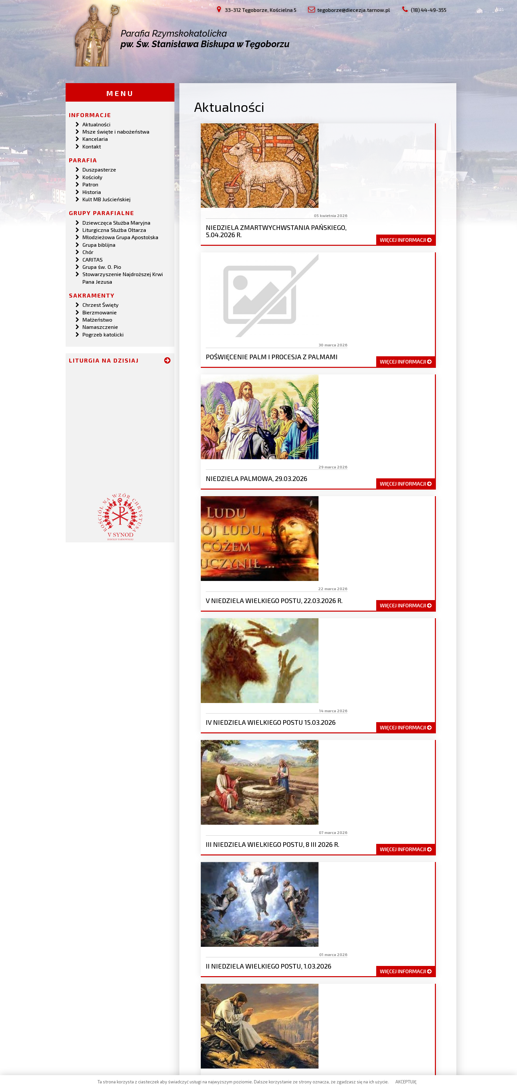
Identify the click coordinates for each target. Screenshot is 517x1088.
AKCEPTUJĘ (405, 1081)
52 (352, 710)
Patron (90, 183)
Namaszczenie (100, 326)
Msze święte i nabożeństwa (115, 130)
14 (395, 672)
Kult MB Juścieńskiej (106, 198)
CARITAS (92, 258)
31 (209, 697)
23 (308, 685)
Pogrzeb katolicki (103, 333)
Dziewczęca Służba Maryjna (116, 221)
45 (234, 710)
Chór (87, 251)
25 (342, 685)
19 (241, 685)
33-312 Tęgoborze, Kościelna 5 (123, 1027)
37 (308, 697)
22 (291, 685)
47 (268, 710)
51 (335, 710)
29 (409, 685)
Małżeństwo (97, 318)
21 (274, 685)
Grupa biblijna (98, 243)
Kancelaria (95, 138)
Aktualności (96, 123)
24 (324, 685)
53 (368, 710)
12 (363, 672)
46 (251, 710)
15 (410, 672)
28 (392, 685)
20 (257, 685)
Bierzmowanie (99, 311)
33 (242, 697)
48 (285, 710)
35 (275, 697)
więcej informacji (405, 176)
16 (427, 672)
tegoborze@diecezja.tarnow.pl (123, 1035)
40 (358, 697)
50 (319, 710)
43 (409, 697)
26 (358, 685)
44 (426, 697)
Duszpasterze (99, 168)
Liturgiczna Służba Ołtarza (114, 229)
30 (426, 685)
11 (347, 672)
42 (392, 697)
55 (402, 710)
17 (208, 685)
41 (375, 697)
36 (292, 697)
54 (385, 710)
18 (225, 685)
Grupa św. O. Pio (101, 266)
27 (376, 685)
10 (331, 672)
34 (259, 697)
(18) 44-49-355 (106, 1042)
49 (302, 710)
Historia (91, 190)
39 (342, 697)
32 (225, 697)
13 (378, 672)
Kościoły (92, 176)
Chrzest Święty (100, 304)
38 (325, 697)
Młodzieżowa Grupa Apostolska (120, 236)
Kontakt (91, 145)
